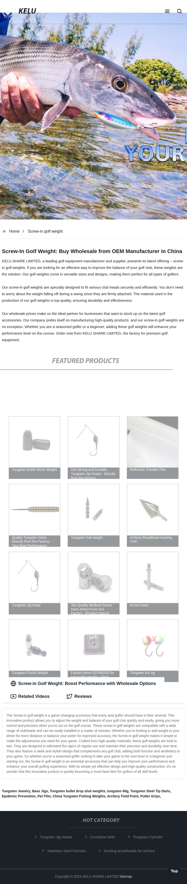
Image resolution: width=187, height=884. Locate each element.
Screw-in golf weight (45, 231)
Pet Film (44, 796)
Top (174, 871)
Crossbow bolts (104, 837)
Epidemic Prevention (19, 796)
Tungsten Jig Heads (57, 837)
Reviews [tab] (79, 696)
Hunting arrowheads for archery (130, 850)
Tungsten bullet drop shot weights (77, 791)
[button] (167, 12)
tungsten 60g (117, 791)
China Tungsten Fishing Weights (79, 796)
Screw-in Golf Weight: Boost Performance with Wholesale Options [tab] (83, 683)
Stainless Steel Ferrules (68, 850)
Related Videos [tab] (30, 696)
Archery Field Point (122, 796)
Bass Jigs (40, 791)
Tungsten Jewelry (16, 791)
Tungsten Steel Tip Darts (150, 791)
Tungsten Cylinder (149, 837)
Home (14, 231)
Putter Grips (150, 796)
